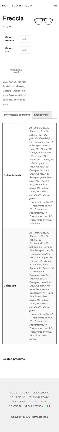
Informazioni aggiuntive (17, 115)
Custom (7, 91)
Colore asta (9, 50)
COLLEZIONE (17, 397)
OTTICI (33, 402)
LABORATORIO (41, 393)
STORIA (25, 393)
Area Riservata (34, 406)
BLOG (44, 402)
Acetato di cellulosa (13, 86)
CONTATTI (15, 406)
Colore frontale (9, 39)
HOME (13, 393)
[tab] (17, 115)
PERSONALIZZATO (38, 397)
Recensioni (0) (41, 115)
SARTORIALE (19, 402)
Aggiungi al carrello (15, 70)
